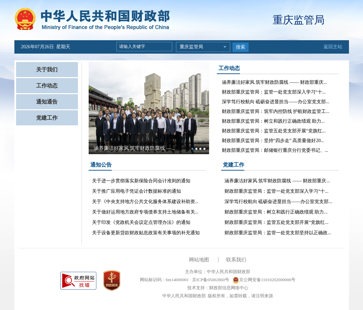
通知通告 (47, 102)
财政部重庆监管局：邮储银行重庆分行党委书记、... (275, 150)
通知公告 (101, 165)
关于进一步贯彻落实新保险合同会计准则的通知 (141, 180)
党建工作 (47, 118)
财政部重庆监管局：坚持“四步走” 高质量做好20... (273, 140)
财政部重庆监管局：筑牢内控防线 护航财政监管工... (276, 111)
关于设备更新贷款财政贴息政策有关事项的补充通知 (146, 232)
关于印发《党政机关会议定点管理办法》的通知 (141, 222)
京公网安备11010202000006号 (264, 279)
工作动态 (47, 85)
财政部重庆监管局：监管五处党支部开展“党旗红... (274, 130)
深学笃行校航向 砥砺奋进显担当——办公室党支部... (276, 101)
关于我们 (47, 69)
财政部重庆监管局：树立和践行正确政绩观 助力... (273, 121)
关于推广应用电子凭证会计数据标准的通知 (136, 191)
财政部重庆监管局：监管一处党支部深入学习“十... (274, 92)
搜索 (240, 47)
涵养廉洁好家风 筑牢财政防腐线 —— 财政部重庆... (274, 82)
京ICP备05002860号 (210, 279)
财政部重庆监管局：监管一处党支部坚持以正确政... (277, 232)
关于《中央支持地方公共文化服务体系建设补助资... (145, 201)
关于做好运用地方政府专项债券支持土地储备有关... (145, 211)
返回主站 (333, 46)
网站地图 (199, 259)
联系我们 (236, 259)
